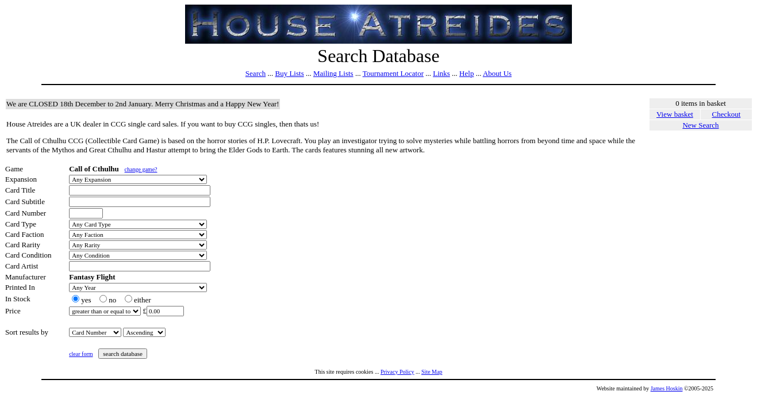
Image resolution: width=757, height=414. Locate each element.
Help (466, 73)
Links (441, 73)
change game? (141, 169)
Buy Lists (289, 73)
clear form (81, 354)
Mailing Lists (333, 73)
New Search (700, 125)
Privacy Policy (397, 372)
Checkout (726, 114)
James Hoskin (667, 388)
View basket (674, 114)
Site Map (431, 372)
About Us (497, 73)
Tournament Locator (393, 73)
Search (255, 73)
